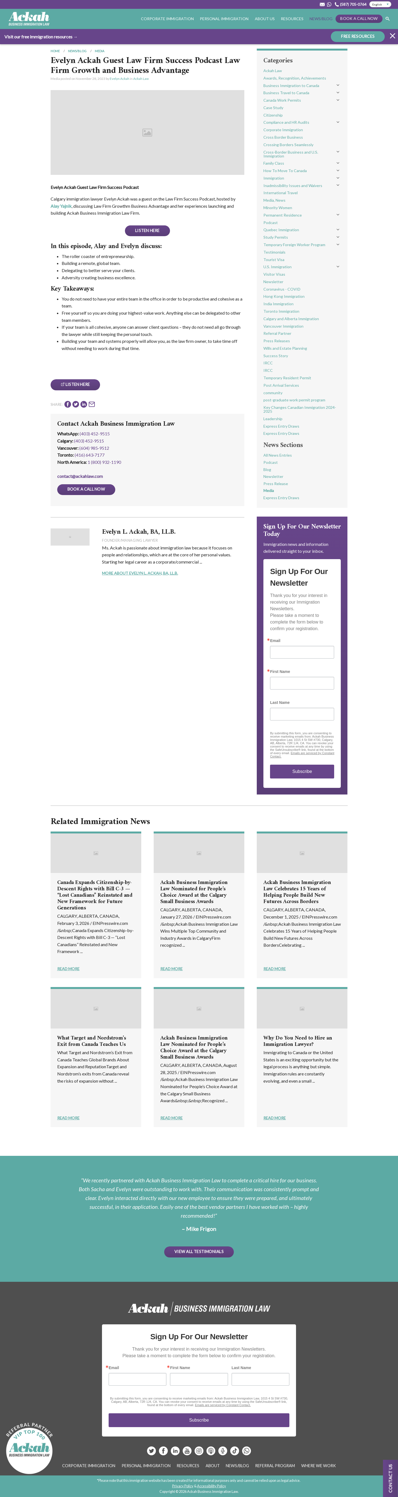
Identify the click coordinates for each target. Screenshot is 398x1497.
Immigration (273, 178)
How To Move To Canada (285, 170)
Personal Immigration (224, 18)
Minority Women (277, 207)
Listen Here (147, 230)
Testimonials (274, 252)
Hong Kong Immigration (284, 296)
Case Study (273, 107)
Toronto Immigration (281, 311)
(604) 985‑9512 (94, 448)
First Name (280, 671)
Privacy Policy (182, 1486)
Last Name (280, 702)
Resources (292, 18)
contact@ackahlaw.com (80, 476)
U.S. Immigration (277, 266)
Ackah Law (141, 79)
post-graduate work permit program (294, 400)
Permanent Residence (282, 215)
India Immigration (278, 303)
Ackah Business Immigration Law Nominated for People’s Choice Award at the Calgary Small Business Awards (194, 892)
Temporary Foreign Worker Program (294, 244)
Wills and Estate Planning (285, 348)
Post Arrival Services (281, 385)
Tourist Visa (273, 259)
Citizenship (273, 115)
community (272, 392)
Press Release (275, 483)
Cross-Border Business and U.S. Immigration (290, 154)
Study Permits (275, 237)
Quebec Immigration (281, 229)
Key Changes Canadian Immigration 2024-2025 (299, 409)
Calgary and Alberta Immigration (291, 318)
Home (55, 51)
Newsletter (273, 281)
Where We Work (318, 1465)
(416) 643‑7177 (89, 454)
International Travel (280, 192)
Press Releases (276, 340)
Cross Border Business (283, 137)
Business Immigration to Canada (291, 85)
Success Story (275, 355)
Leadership (272, 418)
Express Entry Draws (281, 426)
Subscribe (302, 771)
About (213, 1465)
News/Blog (321, 18)
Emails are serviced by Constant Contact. (223, 1405)
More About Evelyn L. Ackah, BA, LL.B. (140, 573)
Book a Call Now (359, 18)
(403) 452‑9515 (89, 440)
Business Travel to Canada (286, 92)
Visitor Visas (274, 274)
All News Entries (277, 455)
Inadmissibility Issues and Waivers (292, 185)
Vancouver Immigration (283, 326)
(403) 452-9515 (95, 433)
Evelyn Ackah (119, 79)
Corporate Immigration (167, 18)
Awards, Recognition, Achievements (294, 78)
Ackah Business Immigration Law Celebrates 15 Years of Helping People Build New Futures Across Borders (297, 892)
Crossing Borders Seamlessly (288, 144)
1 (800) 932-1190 (104, 462)
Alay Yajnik (61, 206)
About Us (265, 18)
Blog (267, 469)
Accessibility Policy (211, 1486)
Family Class (273, 163)
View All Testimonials (199, 1251)
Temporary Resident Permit (287, 377)
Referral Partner (277, 333)
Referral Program (275, 1465)
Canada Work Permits (282, 100)
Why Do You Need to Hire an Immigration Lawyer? (297, 1041)
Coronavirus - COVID (281, 289)
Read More (68, 968)
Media (99, 51)
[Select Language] (380, 4)
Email (275, 641)
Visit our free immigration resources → (41, 36)
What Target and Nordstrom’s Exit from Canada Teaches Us (91, 1041)
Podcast (270, 222)
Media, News (274, 200)
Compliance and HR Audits (286, 122)
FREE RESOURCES (358, 36)
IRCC (268, 363)
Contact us (390, 1478)
